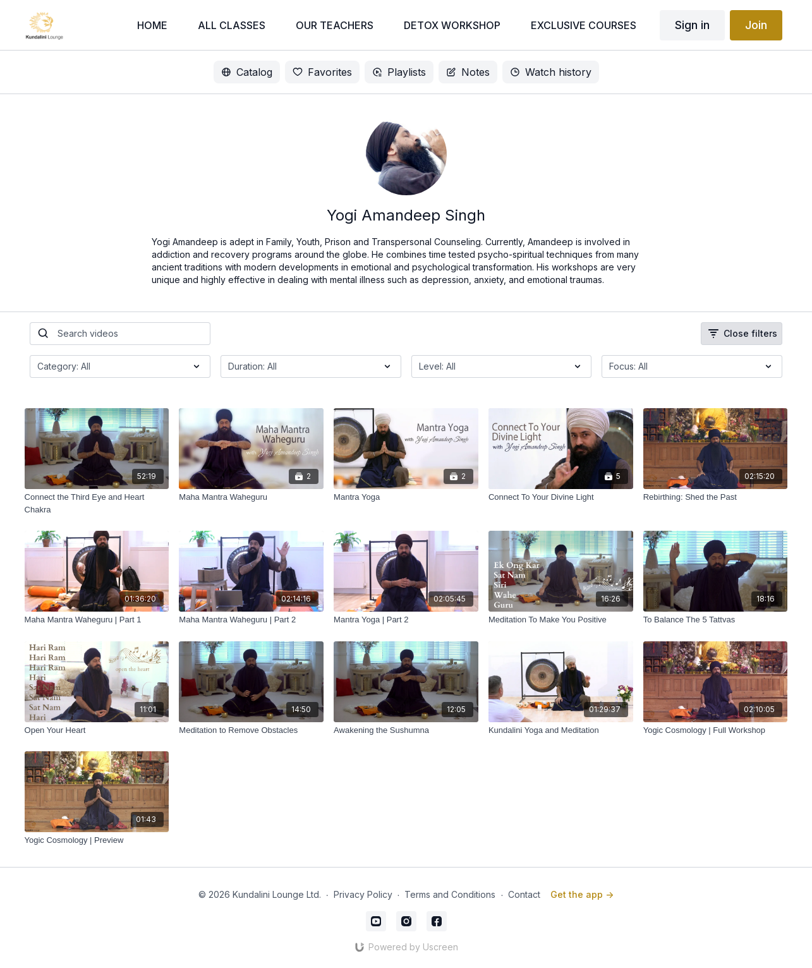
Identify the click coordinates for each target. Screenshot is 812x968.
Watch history (550, 72)
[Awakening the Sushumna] (406, 730)
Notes (468, 72)
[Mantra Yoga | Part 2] (406, 620)
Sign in (692, 25)
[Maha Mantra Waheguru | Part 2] (251, 620)
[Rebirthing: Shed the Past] (715, 497)
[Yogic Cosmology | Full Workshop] (715, 730)
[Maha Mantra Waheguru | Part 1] (97, 620)
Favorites (322, 72)
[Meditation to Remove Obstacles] (251, 730)
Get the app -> (582, 894)
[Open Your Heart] (97, 730)
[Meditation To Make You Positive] (560, 620)
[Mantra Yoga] (406, 497)
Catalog (246, 72)
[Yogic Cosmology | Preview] (97, 840)
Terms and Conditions (449, 894)
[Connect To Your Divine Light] (560, 497)
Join (756, 25)
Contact (524, 894)
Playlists (399, 72)
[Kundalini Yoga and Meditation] (560, 730)
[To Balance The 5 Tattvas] (715, 620)
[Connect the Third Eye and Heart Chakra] (97, 503)
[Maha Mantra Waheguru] (251, 497)
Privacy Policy (363, 894)
